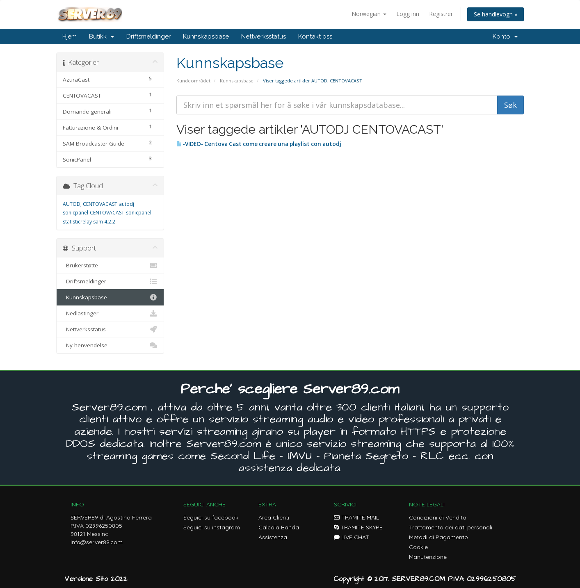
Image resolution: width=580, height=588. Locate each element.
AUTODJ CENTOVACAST (90, 204)
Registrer (441, 14)
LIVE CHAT (351, 537)
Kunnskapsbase (206, 36)
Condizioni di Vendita (437, 517)
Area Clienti (273, 517)
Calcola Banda (278, 527)
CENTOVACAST (107, 212)
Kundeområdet (193, 80)
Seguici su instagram (211, 527)
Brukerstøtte (110, 265)
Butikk (101, 36)
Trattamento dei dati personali (450, 527)
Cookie (418, 547)
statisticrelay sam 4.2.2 (89, 221)
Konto (505, 36)
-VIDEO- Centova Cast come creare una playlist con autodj (258, 144)
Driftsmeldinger (148, 36)
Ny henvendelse (110, 345)
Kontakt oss (315, 36)
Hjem (69, 36)
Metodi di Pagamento (438, 537)
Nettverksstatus (263, 36)
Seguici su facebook (210, 517)
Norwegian (369, 14)
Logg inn (407, 14)
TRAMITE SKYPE (358, 527)
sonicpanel (138, 212)
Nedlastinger (110, 313)
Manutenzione (428, 557)
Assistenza (272, 537)
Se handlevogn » (495, 14)
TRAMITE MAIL (356, 517)
